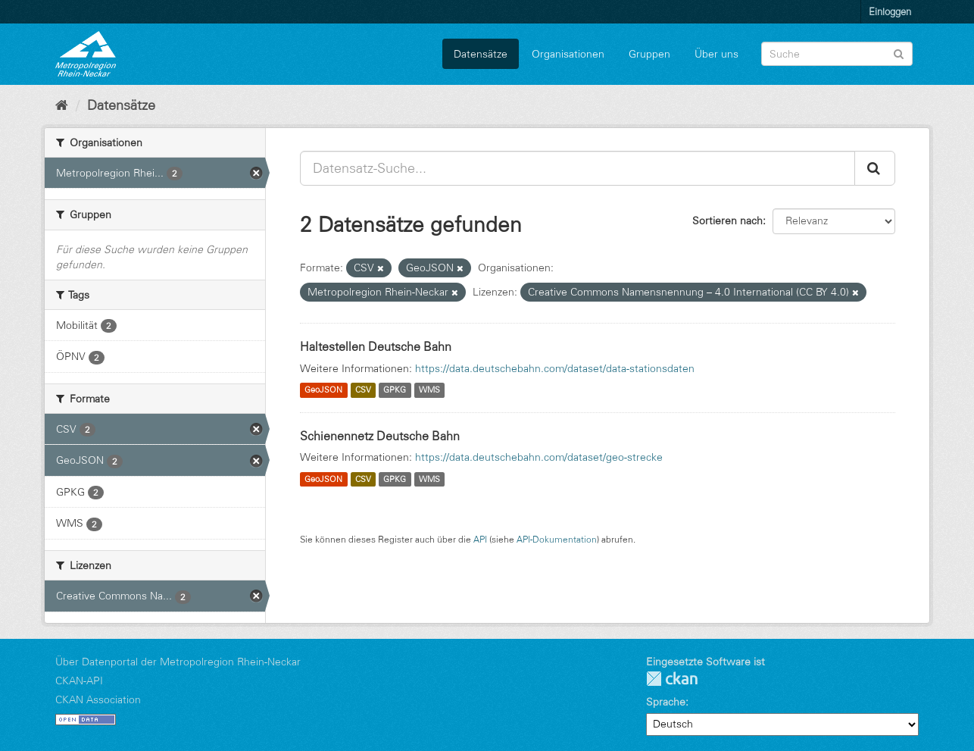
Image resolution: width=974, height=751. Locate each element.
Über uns (716, 54)
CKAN (672, 679)
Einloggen (890, 11)
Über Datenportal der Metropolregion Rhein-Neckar (178, 661)
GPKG (394, 390)
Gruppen (649, 54)
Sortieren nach (727, 220)
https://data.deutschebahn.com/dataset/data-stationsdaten (555, 368)
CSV (363, 390)
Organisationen (568, 54)
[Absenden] (898, 52)
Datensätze (480, 54)
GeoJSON (323, 390)
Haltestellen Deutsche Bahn (375, 346)
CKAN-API (79, 680)
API (480, 539)
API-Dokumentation (557, 539)
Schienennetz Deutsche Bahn (380, 435)
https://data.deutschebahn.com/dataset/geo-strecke (539, 457)
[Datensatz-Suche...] (577, 168)
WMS (429, 390)
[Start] (61, 105)
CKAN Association (98, 699)
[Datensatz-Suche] (837, 54)
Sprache (665, 702)
